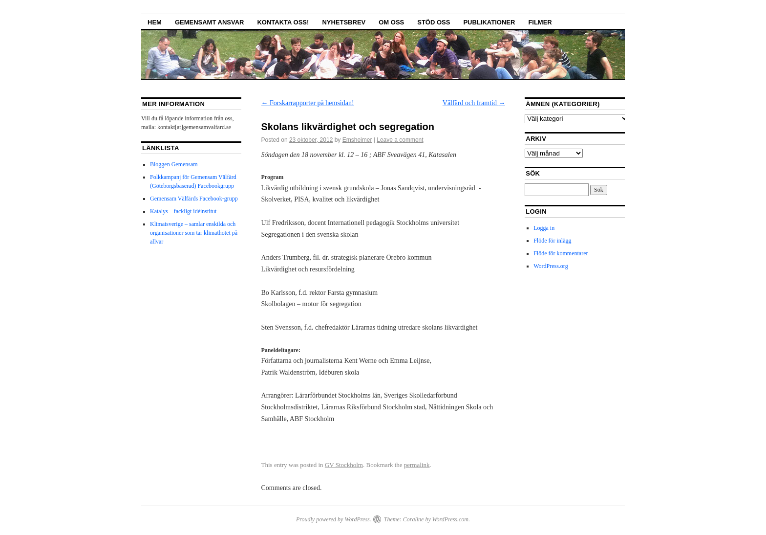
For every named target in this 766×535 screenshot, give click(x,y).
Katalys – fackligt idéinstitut (183, 211)
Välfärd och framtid (474, 103)
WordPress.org (550, 266)
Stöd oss (433, 22)
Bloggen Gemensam (174, 164)
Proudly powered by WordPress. (333, 519)
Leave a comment (400, 139)
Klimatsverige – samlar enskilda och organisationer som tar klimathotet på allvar (193, 233)
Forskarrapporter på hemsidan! (307, 103)
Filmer (540, 22)
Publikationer (489, 22)
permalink (417, 464)
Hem (155, 22)
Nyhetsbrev (343, 22)
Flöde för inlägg (552, 240)
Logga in (543, 227)
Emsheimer (357, 139)
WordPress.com (450, 519)
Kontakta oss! (283, 22)
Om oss (391, 22)
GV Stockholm (344, 464)
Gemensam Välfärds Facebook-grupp (194, 198)
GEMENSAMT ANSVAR (209, 22)
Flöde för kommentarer (560, 253)
